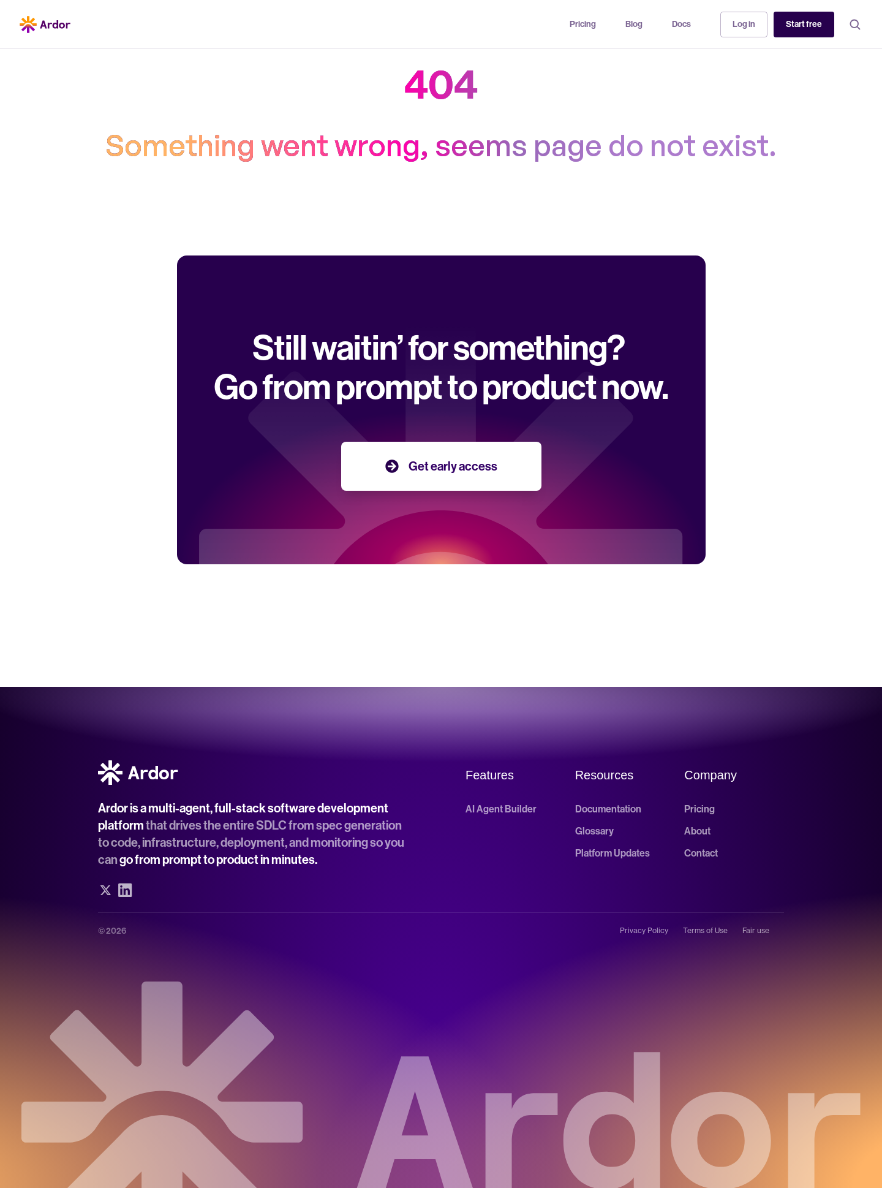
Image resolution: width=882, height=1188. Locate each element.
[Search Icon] (855, 24)
